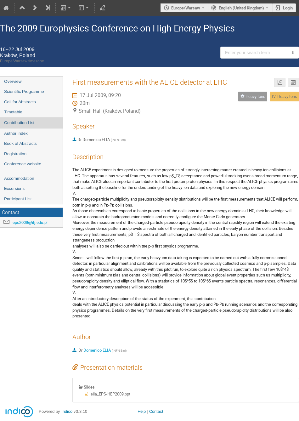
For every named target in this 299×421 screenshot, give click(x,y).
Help (142, 411)
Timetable (13, 112)
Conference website (22, 164)
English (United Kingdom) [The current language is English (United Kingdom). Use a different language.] (241, 8)
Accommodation (19, 178)
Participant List (17, 198)
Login (288, 8)
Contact (156, 411)
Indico (66, 411)
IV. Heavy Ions (284, 96)
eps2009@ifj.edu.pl (30, 222)
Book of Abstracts (20, 143)
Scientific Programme (24, 91)
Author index (16, 133)
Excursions (14, 188)
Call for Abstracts (20, 102)
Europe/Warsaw (185, 8)
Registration (15, 153)
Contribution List (19, 122)
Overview (13, 81)
